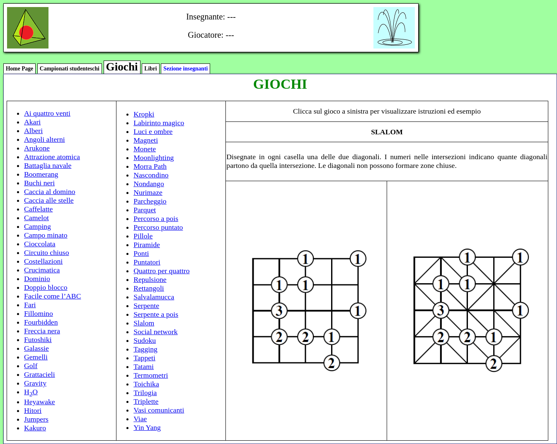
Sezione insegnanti (185, 69)
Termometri (150, 375)
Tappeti (144, 358)
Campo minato (46, 235)
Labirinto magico (158, 123)
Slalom (143, 323)
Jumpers (36, 419)
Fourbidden (41, 322)
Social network (155, 332)
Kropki (143, 114)
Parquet (144, 210)
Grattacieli (39, 374)
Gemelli (36, 357)
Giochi (122, 67)
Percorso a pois (155, 218)
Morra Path (150, 166)
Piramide (146, 244)
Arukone (37, 148)
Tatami (143, 366)
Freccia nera (42, 331)
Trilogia (145, 392)
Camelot (36, 218)
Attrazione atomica (52, 157)
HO (31, 392)
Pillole (143, 236)
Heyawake (39, 402)
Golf (30, 366)
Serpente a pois (155, 314)
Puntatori (146, 262)
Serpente (146, 305)
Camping (37, 226)
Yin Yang (147, 427)
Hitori (32, 410)
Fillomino (38, 313)
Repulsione (150, 279)
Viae (140, 419)
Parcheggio (150, 201)
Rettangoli (148, 288)
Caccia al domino (49, 191)
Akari (32, 122)
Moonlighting (153, 157)
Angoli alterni (44, 139)
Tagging (145, 349)
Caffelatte (38, 209)
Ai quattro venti (47, 113)
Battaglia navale (47, 165)
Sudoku (144, 340)
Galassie (36, 348)
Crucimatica (42, 270)
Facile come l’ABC (52, 296)
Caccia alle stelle (49, 200)
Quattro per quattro (161, 271)
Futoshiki (38, 339)
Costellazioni (43, 261)
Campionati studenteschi (69, 69)
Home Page (19, 69)
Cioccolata (40, 244)
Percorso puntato (158, 227)
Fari (30, 305)
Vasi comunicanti (158, 410)
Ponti (141, 253)
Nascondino (150, 175)
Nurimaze (147, 192)
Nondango (148, 184)
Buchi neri (39, 183)
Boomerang (41, 174)
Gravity (35, 383)
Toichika (146, 384)
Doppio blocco (46, 287)
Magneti (145, 140)
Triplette (145, 401)
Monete (144, 149)
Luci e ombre (152, 131)
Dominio (37, 278)
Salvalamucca (153, 297)
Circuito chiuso (46, 252)
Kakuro (35, 428)
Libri (150, 69)
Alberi (33, 130)
